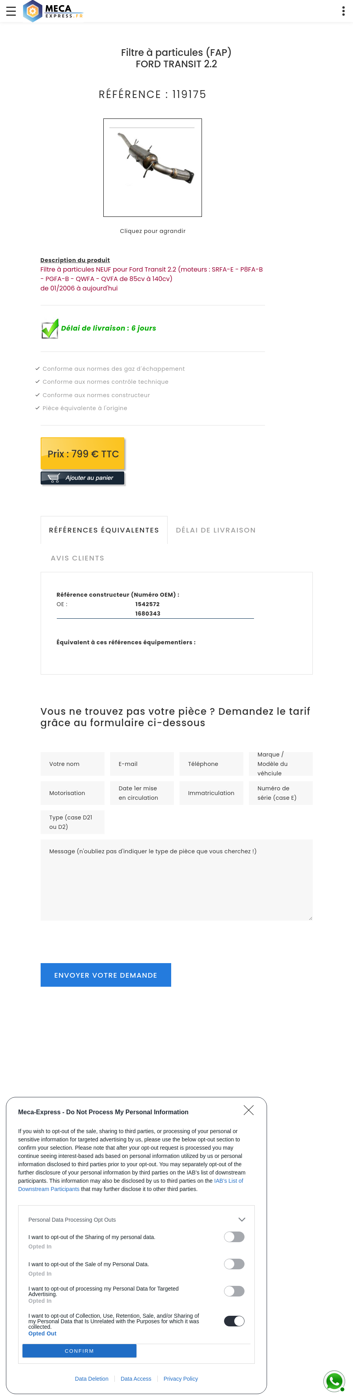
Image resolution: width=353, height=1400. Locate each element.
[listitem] (136, 1219)
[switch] (234, 1237)
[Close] (251, 1112)
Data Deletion (91, 1379)
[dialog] (136, 1245)
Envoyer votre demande (106, 975)
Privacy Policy (181, 1379)
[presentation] (101, 936)
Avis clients (77, 558)
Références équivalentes (104, 530)
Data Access (136, 1379)
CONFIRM (79, 1351)
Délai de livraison (216, 530)
